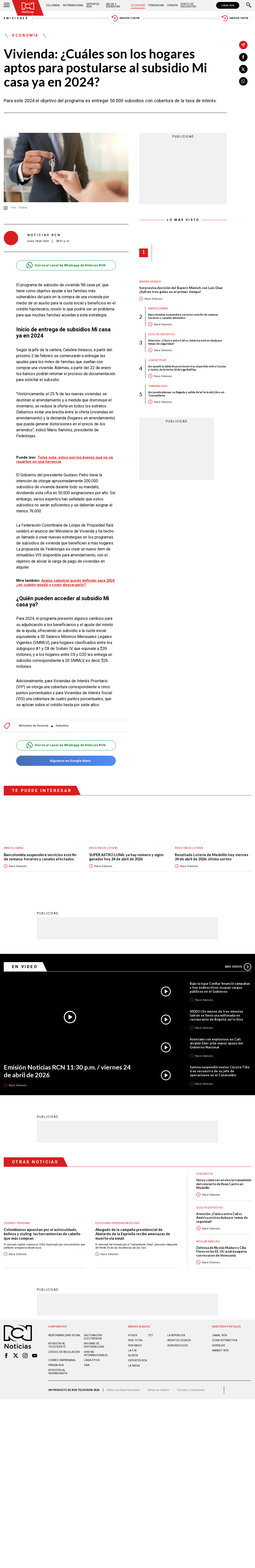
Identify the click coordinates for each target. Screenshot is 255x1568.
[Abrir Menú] (7, 5)
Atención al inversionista (57, 1372)
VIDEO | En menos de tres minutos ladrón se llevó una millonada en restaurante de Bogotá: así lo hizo (216, 1015)
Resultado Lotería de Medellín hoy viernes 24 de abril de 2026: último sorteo (211, 857)
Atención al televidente (56, 1345)
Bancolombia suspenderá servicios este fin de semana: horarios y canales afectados (183, 316)
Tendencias (156, 5)
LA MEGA (134, 1365)
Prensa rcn (56, 1365)
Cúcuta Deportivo (161, 334)
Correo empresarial (62, 1360)
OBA (86, 1365)
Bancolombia (158, 308)
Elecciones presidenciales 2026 (117, 1223)
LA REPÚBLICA (176, 1335)
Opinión (172, 5)
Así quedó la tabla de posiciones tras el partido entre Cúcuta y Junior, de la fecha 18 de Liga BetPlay (187, 368)
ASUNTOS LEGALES (179, 1340)
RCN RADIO (135, 1345)
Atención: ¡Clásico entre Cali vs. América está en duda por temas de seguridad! (185, 342)
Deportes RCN (92, 5)
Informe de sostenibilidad (94, 1345)
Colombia (53, 5)
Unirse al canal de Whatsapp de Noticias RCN (65, 265)
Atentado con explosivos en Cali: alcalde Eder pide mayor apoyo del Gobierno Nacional (216, 1043)
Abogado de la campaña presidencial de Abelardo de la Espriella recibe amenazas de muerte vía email (132, 1233)
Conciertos (204, 1174)
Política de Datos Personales (123, 1390)
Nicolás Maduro (208, 1241)
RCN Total (135, 1340)
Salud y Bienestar (113, 5)
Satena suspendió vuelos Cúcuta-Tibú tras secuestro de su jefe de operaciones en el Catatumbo (220, 1071)
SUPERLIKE (218, 1345)
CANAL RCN (227, 5)
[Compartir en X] (243, 69)
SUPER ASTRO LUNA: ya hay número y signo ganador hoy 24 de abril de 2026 (126, 857)
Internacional (73, 5)
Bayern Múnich (150, 281)
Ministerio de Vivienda (33, 725)
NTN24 (132, 1335)
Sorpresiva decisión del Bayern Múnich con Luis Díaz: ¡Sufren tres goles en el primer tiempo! (181, 290)
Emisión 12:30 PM (125, 18)
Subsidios (62, 725)
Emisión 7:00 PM (235, 18)
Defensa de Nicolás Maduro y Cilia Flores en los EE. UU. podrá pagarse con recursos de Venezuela (221, 1251)
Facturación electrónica (93, 1337)
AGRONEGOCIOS (177, 1345)
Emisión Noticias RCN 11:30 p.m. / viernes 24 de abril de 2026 (67, 1070)
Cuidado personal (17, 1223)
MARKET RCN (220, 1350)
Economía (138, 5)
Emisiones (16, 18)
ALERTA (133, 1355)
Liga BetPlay (157, 360)
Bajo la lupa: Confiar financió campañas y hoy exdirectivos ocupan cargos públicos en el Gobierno (220, 987)
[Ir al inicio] (28, 8)
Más (238, 967)
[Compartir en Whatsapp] (243, 81)
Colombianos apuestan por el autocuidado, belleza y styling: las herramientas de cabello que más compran (42, 1233)
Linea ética (92, 1360)
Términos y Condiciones (191, 1390)
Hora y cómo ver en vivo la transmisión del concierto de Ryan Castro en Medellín (223, 1184)
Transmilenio (158, 386)
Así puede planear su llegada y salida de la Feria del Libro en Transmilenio (186, 394)
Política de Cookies (158, 1390)
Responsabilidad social (64, 1335)
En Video (25, 966)
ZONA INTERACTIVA (224, 1340)
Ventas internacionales (96, 1353)
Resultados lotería (103, 848)
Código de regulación (64, 1352)
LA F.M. (132, 1350)
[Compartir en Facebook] (243, 57)
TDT (150, 1335)
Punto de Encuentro (188, 5)
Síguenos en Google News (66, 760)
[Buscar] (248, 5)
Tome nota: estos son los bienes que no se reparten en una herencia (64, 459)
